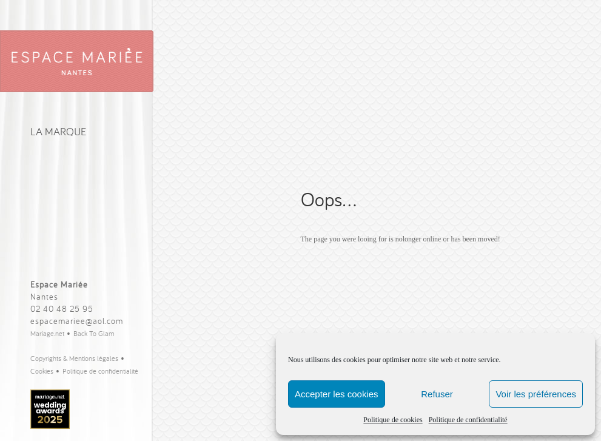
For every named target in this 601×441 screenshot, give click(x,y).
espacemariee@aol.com (76, 320)
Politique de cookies (392, 420)
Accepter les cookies (336, 394)
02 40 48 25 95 (61, 308)
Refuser (437, 394)
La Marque (58, 131)
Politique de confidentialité (468, 420)
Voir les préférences (535, 394)
